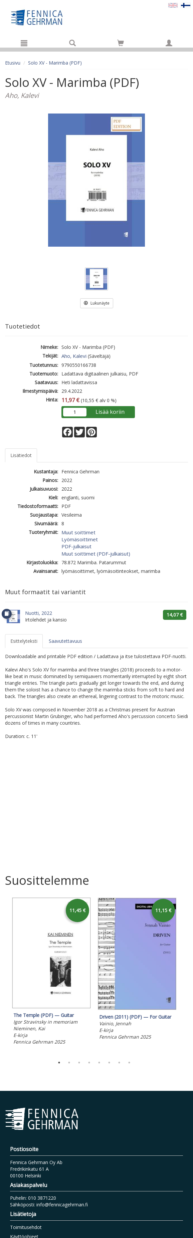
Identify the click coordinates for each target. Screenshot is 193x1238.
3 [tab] (79, 1062)
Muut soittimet (78, 532)
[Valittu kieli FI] (185, 5)
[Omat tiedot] (169, 43)
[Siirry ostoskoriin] (120, 43)
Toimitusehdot (26, 1227)
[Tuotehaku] (72, 43)
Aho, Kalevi (73, 356)
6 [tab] (109, 1062)
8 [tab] (129, 1062)
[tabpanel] (51, 972)
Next (184, 975)
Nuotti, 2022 (38, 613)
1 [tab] (59, 1062)
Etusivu (12, 63)
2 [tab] (69, 1062)
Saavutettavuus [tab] (65, 641)
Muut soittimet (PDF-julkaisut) (95, 553)
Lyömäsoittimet (79, 539)
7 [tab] (119, 1062)
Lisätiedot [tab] (21, 455)
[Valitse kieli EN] (173, 5)
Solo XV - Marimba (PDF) (55, 63)
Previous (3, 975)
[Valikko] (24, 43)
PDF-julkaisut (76, 546)
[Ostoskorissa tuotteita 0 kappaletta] (120, 44)
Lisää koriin (110, 411)
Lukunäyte (97, 303)
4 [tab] (89, 1062)
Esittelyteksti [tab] (23, 641)
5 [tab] (99, 1062)
